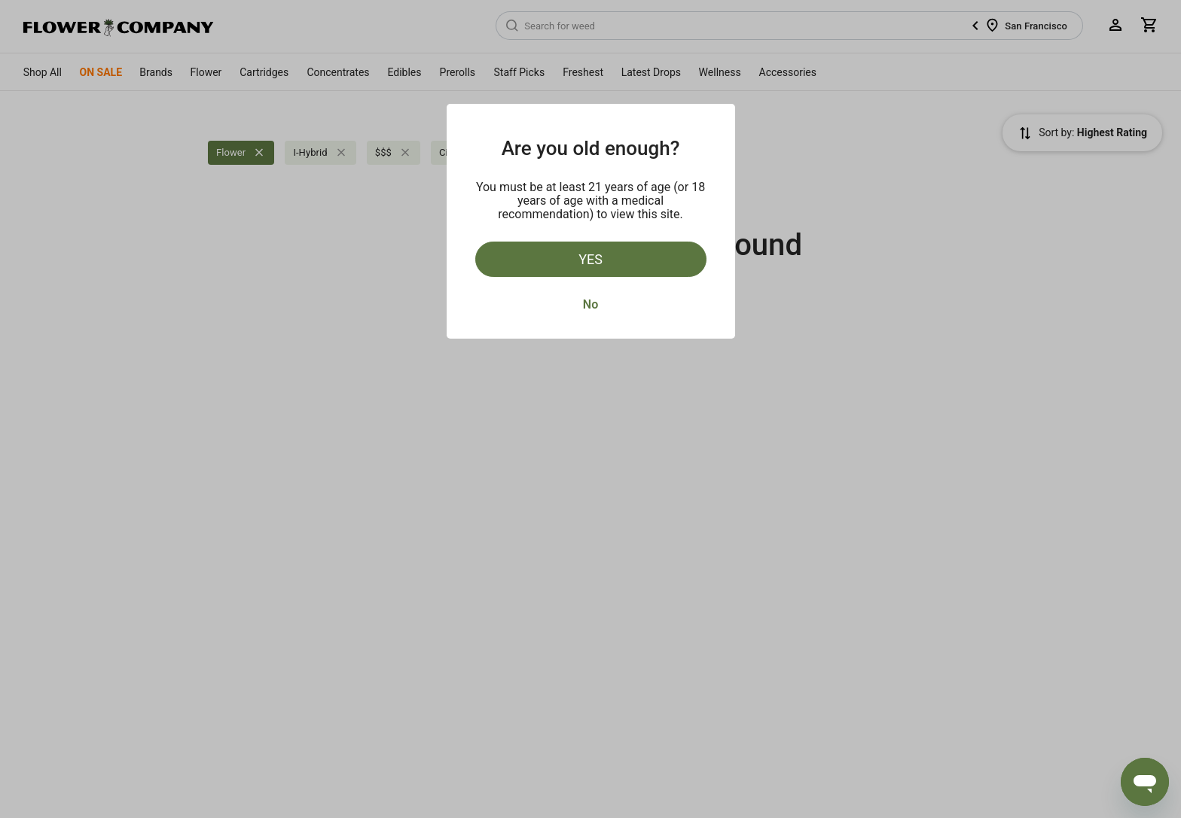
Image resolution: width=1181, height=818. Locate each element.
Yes (590, 259)
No (590, 304)
